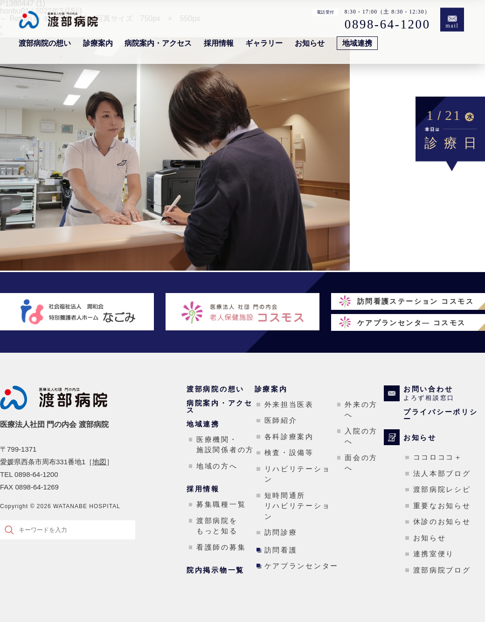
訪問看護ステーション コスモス (415, 301)
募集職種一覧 (221, 504)
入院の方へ (361, 436)
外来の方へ (361, 409)
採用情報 (219, 43)
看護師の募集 (221, 547)
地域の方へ (217, 466)
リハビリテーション (297, 474)
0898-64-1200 (387, 24)
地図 (99, 462)
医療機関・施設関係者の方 (225, 444)
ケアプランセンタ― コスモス (411, 323)
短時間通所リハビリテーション (297, 505)
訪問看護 (281, 550)
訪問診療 (281, 532)
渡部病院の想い (45, 43)
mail (452, 26)
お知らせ (310, 43)
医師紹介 (281, 420)
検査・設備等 (289, 452)
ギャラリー (264, 43)
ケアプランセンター (301, 566)
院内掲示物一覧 (215, 569)
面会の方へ (361, 463)
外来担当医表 (289, 404)
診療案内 (98, 43)
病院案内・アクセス (158, 43)
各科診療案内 (289, 436)
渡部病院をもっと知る (217, 526)
